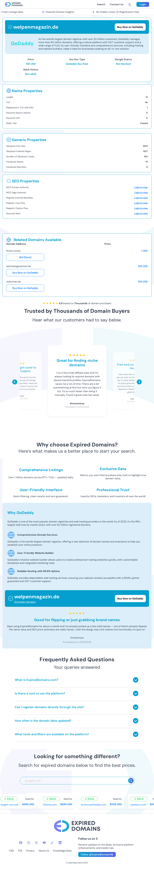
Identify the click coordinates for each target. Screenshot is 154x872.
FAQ (11, 850)
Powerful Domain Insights (59, 12)
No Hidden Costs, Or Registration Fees (116, 12)
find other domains (25, 602)
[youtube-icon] (44, 842)
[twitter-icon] (36, 842)
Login (143, 4)
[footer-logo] (77, 826)
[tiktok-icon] (52, 842)
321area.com (50, 804)
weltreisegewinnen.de (18, 266)
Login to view (141, 187)
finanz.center (13, 250)
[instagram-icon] (28, 842)
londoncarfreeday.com (94, 804)
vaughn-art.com (10, 804)
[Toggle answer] (135, 680)
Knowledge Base (62, 850)
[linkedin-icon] (60, 842)
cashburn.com (139, 804)
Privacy (30, 850)
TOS (20, 850)
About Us (44, 850)
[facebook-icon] (20, 842)
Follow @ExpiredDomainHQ (97, 854)
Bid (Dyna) (25, 257)
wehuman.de (13, 281)
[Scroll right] (139, 381)
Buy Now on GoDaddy (25, 272)
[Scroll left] (14, 381)
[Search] (131, 780)
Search (101, 4)
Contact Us (116, 4)
